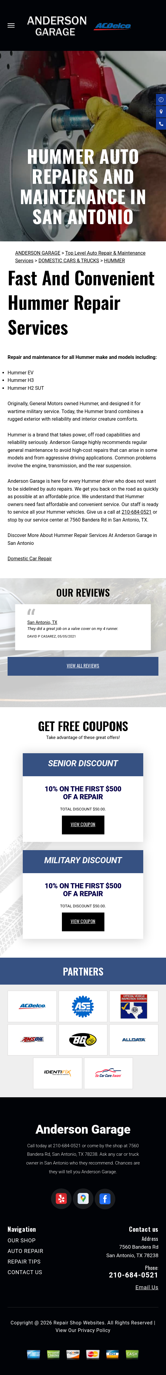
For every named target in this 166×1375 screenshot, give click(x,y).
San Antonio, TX (42, 622)
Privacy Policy (94, 1330)
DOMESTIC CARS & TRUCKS (69, 260)
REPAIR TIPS (24, 1261)
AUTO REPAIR (25, 1251)
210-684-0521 (137, 512)
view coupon (83, 824)
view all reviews (83, 665)
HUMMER (114, 260)
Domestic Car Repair (30, 559)
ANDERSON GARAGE (37, 253)
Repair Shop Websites (78, 1323)
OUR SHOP (22, 1240)
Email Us (146, 1287)
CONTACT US (25, 1272)
